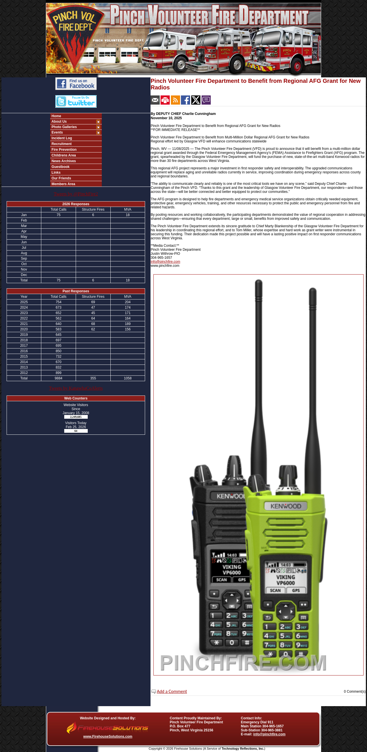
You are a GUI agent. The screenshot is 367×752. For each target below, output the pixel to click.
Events (57, 132)
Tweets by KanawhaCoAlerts (76, 388)
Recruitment (61, 144)
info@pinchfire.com (165, 262)
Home (56, 116)
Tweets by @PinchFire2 (76, 193)
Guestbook (60, 167)
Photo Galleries (64, 127)
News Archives (63, 161)
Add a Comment (172, 691)
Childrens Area (63, 155)
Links (56, 173)
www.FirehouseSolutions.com (107, 737)
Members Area (63, 184)
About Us (59, 122)
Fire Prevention (64, 150)
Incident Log (61, 138)
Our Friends (61, 178)
